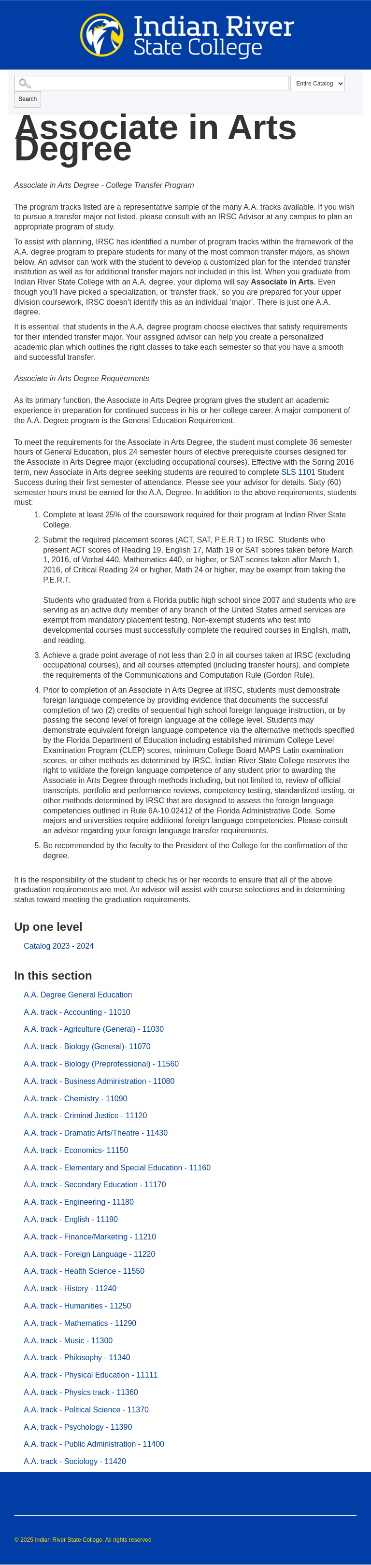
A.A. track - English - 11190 (71, 1219)
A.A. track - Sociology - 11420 (75, 1461)
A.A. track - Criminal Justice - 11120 (85, 1115)
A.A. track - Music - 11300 (68, 1341)
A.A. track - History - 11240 (70, 1288)
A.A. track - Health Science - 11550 (84, 1271)
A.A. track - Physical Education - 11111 (90, 1375)
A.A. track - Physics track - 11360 (81, 1392)
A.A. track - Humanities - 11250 (77, 1306)
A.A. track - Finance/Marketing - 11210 (90, 1237)
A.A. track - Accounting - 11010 (77, 1012)
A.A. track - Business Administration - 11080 (99, 1081)
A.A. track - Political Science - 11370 (86, 1410)
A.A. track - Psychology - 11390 (78, 1427)
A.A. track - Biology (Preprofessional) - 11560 (101, 1064)
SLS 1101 (298, 472)
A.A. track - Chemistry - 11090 (75, 1099)
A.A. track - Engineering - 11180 (79, 1202)
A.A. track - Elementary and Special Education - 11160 (117, 1168)
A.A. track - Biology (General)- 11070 (87, 1046)
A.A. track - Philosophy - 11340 (77, 1357)
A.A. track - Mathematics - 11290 (80, 1323)
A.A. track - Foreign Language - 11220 (89, 1254)
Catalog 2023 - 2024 (59, 946)
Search (27, 99)
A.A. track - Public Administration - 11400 (94, 1444)
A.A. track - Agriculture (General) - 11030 (94, 1029)
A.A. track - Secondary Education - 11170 (95, 1185)
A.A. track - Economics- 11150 (76, 1150)
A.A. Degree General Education (78, 995)
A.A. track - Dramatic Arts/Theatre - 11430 (96, 1133)
